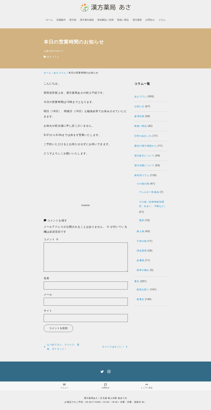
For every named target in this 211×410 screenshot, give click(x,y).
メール (48, 294)
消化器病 (142, 250)
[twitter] (102, 371)
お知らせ (139, 106)
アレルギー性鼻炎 (149, 192)
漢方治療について (144, 165)
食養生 (140, 299)
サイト (48, 310)
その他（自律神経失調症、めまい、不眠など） (152, 204)
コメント (51, 239)
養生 (136, 281)
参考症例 (139, 116)
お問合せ (105, 386)
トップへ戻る (147, 386)
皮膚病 (140, 260)
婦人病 (140, 231)
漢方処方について (144, 155)
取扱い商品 (140, 126)
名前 (46, 278)
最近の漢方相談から (145, 145)
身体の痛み (143, 270)
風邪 (141, 220)
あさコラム (53, 56)
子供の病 (142, 241)
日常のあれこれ (143, 136)
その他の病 (143, 183)
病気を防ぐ (143, 289)
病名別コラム (141, 175)
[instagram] (108, 371)
